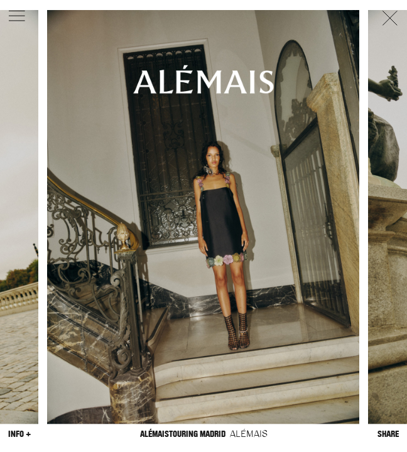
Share (388, 434)
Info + (19, 434)
